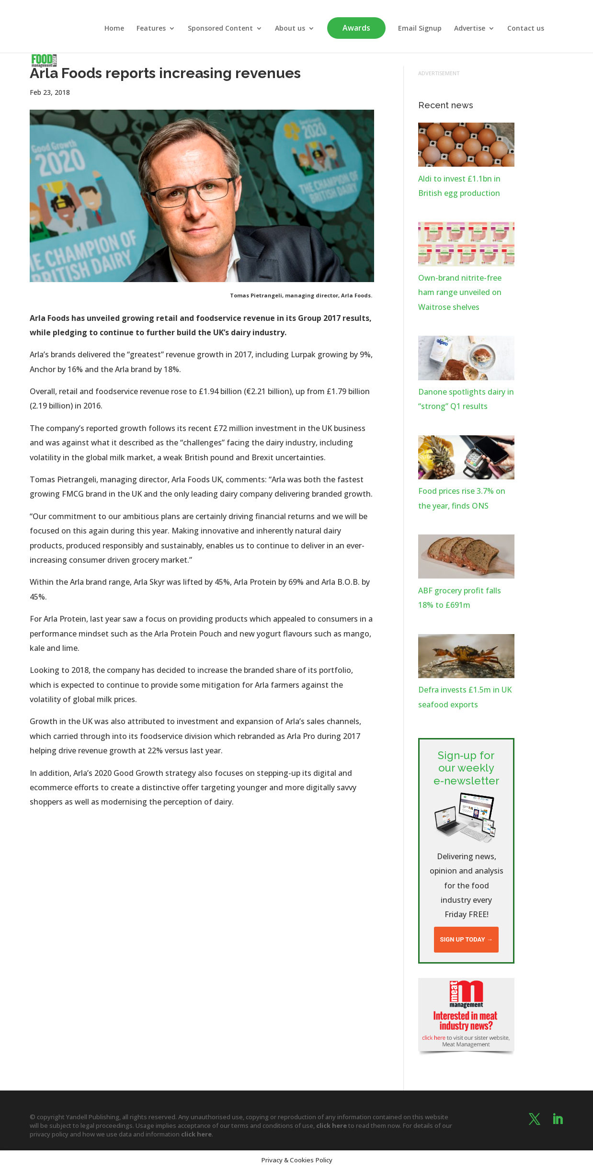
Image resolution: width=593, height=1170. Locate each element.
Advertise (469, 29)
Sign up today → (466, 939)
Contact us (525, 29)
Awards (356, 28)
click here (331, 1125)
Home (114, 29)
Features (151, 29)
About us (290, 29)
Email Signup (420, 29)
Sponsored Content (220, 29)
